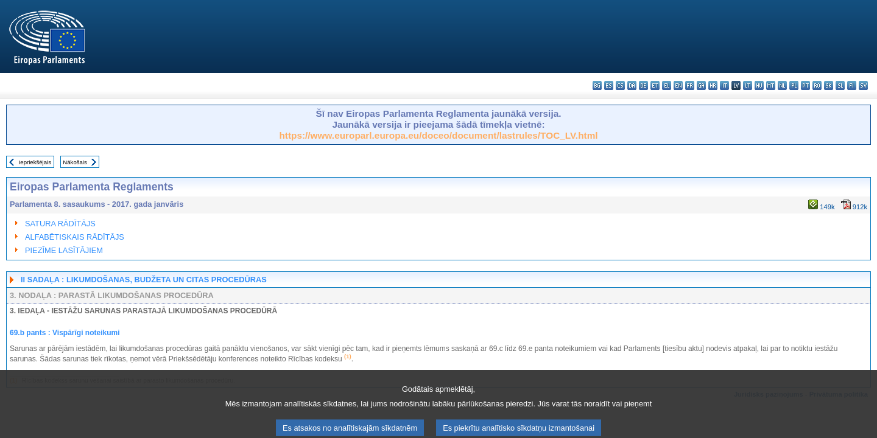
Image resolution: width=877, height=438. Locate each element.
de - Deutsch (643, 85)
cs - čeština (620, 85)
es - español (608, 85)
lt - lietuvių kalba (747, 85)
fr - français (689, 85)
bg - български (597, 85)
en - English (678, 85)
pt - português (805, 85)
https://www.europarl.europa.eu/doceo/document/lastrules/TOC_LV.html (438, 135)
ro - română (817, 85)
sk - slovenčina (828, 85)
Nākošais (74, 162)
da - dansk (631, 85)
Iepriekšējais (35, 162)
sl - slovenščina (840, 85)
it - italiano (724, 85)
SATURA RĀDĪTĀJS (60, 223)
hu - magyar (759, 85)
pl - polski (793, 85)
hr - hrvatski (712, 85)
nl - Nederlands (782, 85)
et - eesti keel (655, 85)
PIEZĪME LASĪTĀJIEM (64, 250)
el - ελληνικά (666, 85)
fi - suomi (851, 85)
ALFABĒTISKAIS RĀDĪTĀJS (74, 237)
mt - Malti (770, 85)
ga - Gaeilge (701, 85)
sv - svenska (863, 85)
